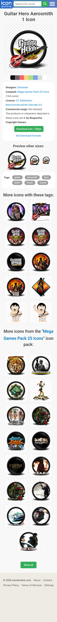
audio (17, 182)
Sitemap (49, 585)
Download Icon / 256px (28, 129)
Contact (47, 580)
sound (43, 182)
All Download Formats (28, 135)
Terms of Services (31, 585)
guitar (17, 177)
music (30, 182)
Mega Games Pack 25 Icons (33, 91)
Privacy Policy (11, 585)
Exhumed (22, 87)
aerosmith (32, 177)
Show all (28, 565)
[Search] (44, 4)
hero (46, 177)
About (37, 580)
